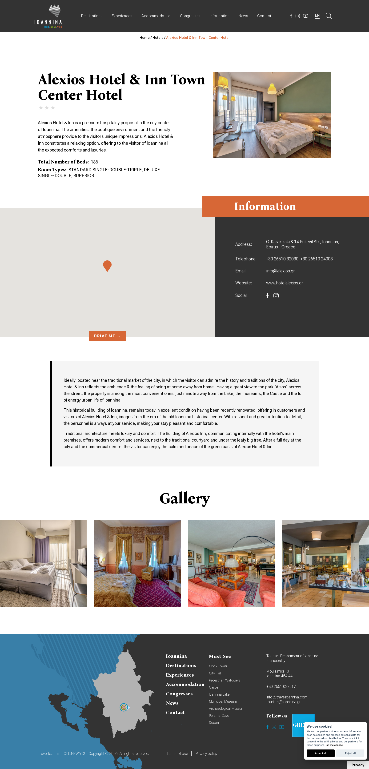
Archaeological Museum (226, 708)
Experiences (122, 16)
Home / (146, 38)
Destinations (92, 16)
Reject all (350, 753)
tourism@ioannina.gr (283, 702)
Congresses (190, 16)
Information (220, 16)
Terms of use (177, 753)
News (243, 16)
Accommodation (156, 16)
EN (317, 15)
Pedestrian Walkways (224, 680)
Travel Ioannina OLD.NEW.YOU (48, 16)
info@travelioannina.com (286, 697)
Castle (213, 687)
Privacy (358, 765)
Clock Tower (218, 666)
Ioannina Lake (219, 694)
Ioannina (176, 656)
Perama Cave (219, 715)
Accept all (320, 753)
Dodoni (214, 723)
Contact (264, 16)
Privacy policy (206, 753)
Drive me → (107, 336)
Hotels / (159, 38)
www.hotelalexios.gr (284, 282)
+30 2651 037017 (281, 686)
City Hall (215, 673)
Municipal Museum (223, 701)
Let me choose (334, 745)
